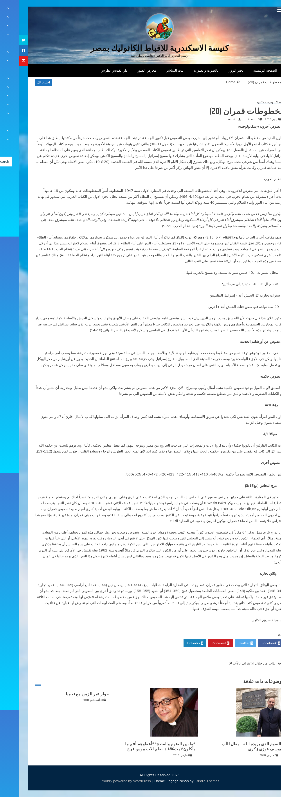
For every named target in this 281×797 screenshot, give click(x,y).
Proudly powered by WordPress (107, 781)
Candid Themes (187, 781)
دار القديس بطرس (94, 70)
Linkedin (176, 643)
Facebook (251, 643)
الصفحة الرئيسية (246, 70)
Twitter (226, 643)
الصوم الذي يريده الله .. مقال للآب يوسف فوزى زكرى (232, 746)
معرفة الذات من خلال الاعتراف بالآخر (240, 663)
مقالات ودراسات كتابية (250, 102)
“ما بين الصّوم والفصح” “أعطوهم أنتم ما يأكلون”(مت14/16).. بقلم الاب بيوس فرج (141, 746)
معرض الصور (127, 70)
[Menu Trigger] (261, 9)
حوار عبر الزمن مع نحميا (68, 694)
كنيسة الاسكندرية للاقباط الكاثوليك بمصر (140, 48)
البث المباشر (156, 70)
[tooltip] (4, 40)
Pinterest (201, 643)
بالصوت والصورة (187, 70)
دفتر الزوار (216, 70)
